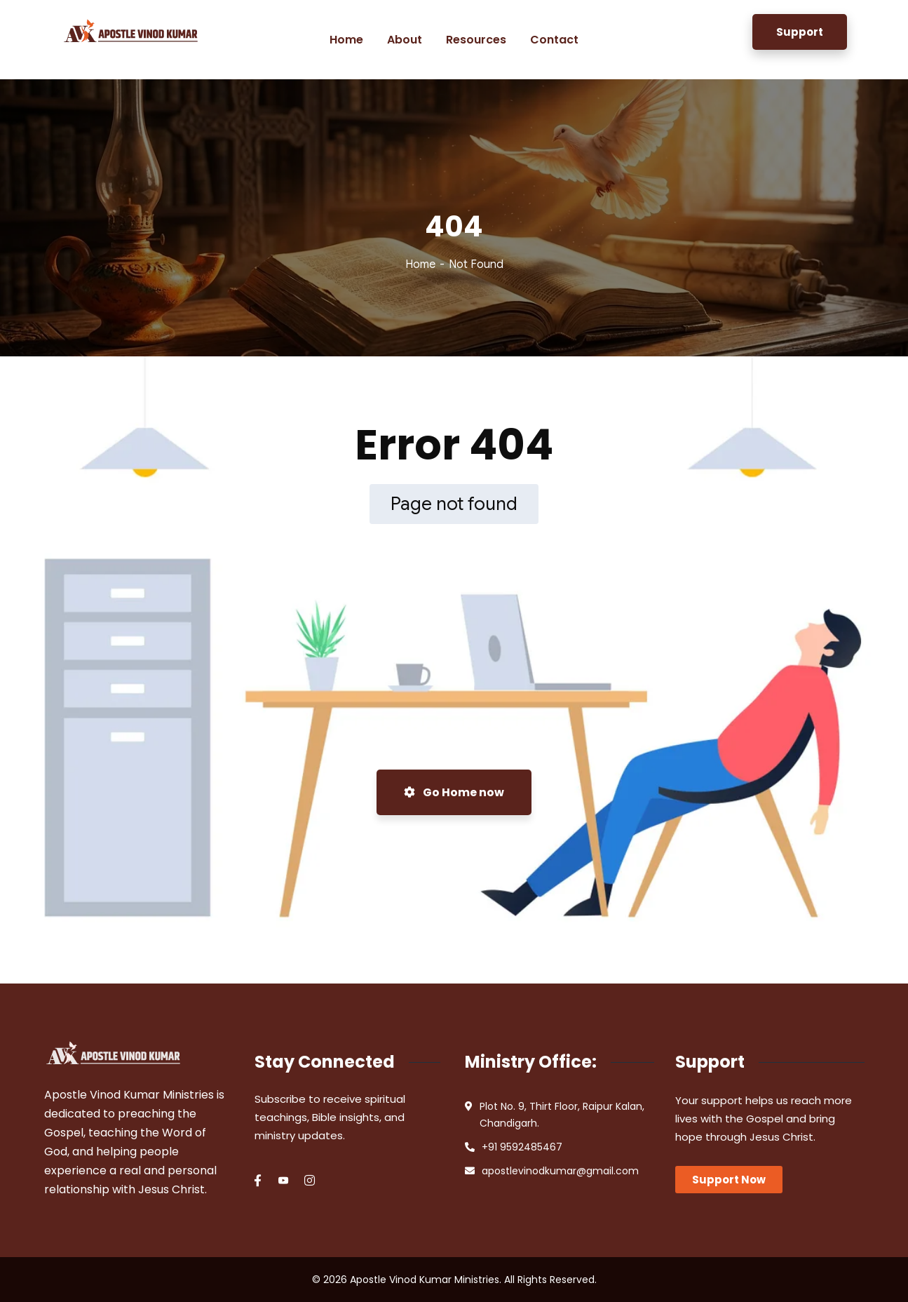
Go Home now (454, 792)
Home (420, 264)
